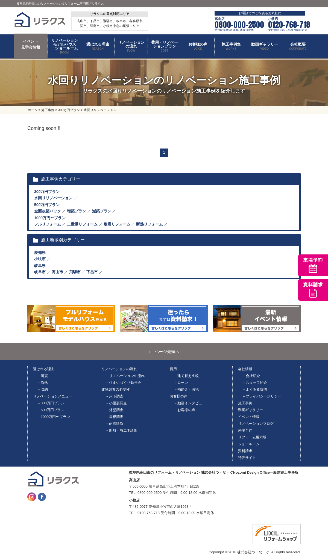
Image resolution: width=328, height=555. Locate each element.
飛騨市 (75, 272)
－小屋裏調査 (116, 403)
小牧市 (40, 259)
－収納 (42, 389)
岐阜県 (40, 265)
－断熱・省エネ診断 (121, 430)
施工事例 (245, 403)
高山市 (57, 272)
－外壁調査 (114, 410)
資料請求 (245, 451)
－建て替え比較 (186, 376)
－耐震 (42, 376)
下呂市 (92, 272)
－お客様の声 (184, 410)
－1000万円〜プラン (53, 417)
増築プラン (76, 211)
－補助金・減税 (186, 389)
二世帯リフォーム (82, 224)
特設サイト (247, 458)
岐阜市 (40, 272)
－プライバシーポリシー (261, 396)
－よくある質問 (254, 389)
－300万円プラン (51, 403)
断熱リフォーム (149, 224)
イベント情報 (248, 417)
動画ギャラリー (250, 410)
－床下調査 (114, 396)
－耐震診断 (114, 424)
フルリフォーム (47, 224)
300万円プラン (47, 191)
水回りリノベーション (53, 198)
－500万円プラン (51, 410)
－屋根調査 (114, 417)
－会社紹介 (251, 376)
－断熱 (42, 383)
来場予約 (245, 430)
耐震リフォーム (117, 224)
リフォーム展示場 (252, 437)
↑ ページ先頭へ (164, 351)
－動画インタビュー (190, 403)
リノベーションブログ (256, 424)
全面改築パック (47, 211)
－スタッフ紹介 (254, 383)
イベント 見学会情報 (30, 44)
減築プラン (101, 211)
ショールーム (248, 444)
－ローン (181, 383)
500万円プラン (47, 205)
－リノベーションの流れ (125, 376)
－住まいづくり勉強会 (123, 383)
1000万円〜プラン (50, 218)
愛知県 (40, 252)
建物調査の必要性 (115, 389)
